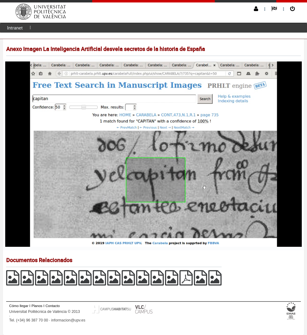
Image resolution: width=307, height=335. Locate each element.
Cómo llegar (19, 306)
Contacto (52, 306)
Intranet (15, 28)
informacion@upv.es (68, 320)
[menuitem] (15, 28)
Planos (36, 306)
